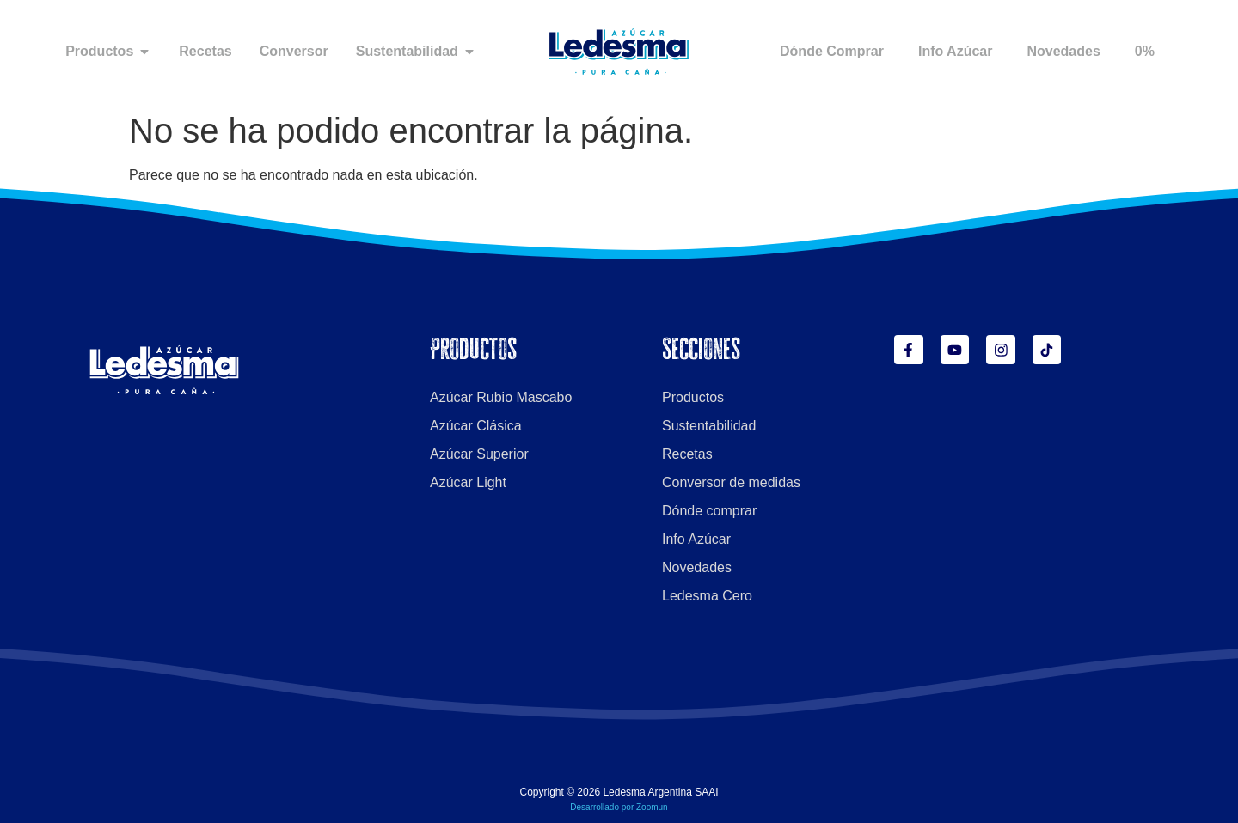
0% (1145, 51)
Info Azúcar (955, 51)
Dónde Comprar (832, 51)
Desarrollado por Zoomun (618, 807)
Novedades (1063, 51)
